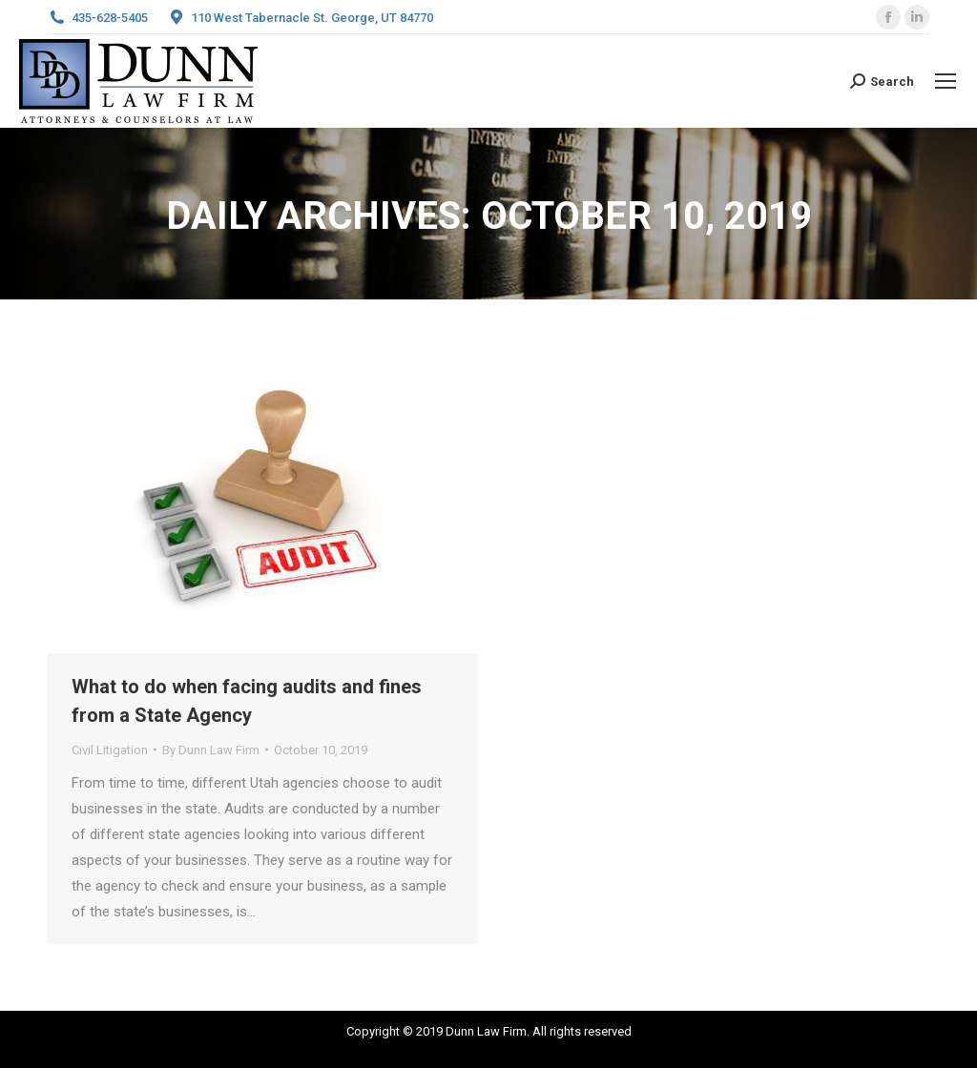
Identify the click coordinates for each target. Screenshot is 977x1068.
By (211, 750)
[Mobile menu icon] (945, 81)
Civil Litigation (110, 750)
